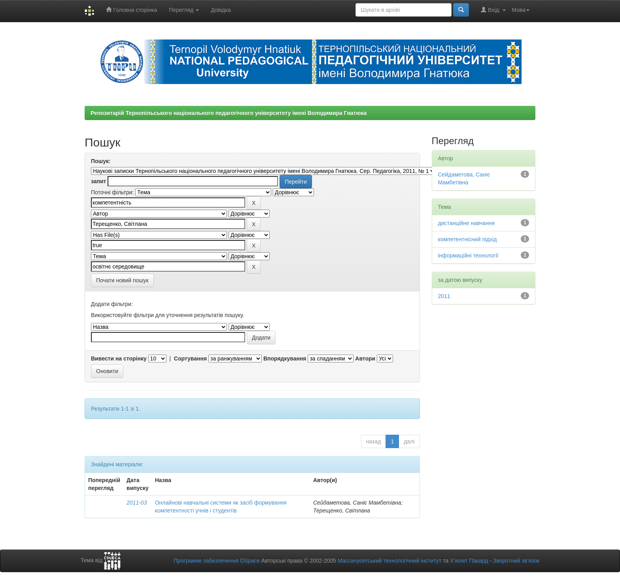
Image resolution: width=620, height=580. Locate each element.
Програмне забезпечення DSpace (217, 560)
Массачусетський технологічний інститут (390, 560)
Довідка (221, 10)
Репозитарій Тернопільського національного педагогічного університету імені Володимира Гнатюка (229, 113)
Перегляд (184, 10)
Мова (520, 10)
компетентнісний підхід (467, 239)
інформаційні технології (468, 255)
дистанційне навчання (466, 223)
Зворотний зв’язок (516, 560)
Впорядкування (284, 358)
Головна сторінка (131, 9)
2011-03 (137, 502)
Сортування (190, 358)
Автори (365, 358)
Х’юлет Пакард (469, 560)
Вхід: (493, 9)
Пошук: (101, 161)
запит (98, 181)
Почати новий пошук (122, 280)
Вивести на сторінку (119, 358)
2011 (444, 296)
